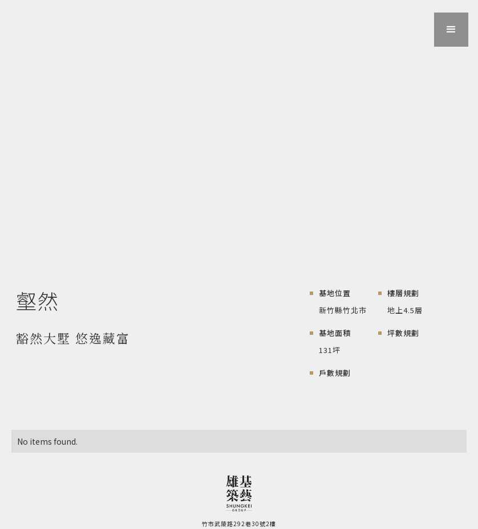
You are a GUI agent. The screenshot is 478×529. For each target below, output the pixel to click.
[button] (451, 30)
